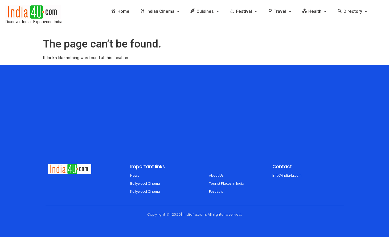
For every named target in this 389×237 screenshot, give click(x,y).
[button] (160, 11)
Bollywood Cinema (145, 183)
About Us (216, 175)
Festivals (216, 191)
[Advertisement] (194, 118)
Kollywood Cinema (145, 191)
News (134, 175)
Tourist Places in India (226, 183)
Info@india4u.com (286, 175)
